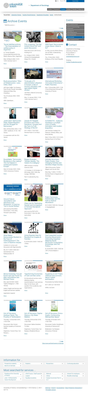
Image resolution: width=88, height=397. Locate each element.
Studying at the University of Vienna (11, 374)
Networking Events (71, 35)
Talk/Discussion (10, 25)
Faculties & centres (30, 378)
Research (56, 9)
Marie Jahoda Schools (72, 24)
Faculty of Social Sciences (29, 15)
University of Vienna (16, 15)
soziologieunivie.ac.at (72, 56)
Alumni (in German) (9, 365)
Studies (50, 9)
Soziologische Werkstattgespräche (72, 31)
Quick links (75, 1)
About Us (80, 9)
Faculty (74, 9)
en (57, 1)
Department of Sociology (40, 5)
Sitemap (47, 388)
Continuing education (73, 363)
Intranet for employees (73, 373)
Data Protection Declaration (73, 388)
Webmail (48, 373)
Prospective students (10, 363)
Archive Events (70, 37)
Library (69, 9)
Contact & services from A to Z (53, 379)
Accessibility (60, 388)
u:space (27, 376)
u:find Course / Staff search (33, 373)
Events (63, 9)
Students (27, 363)
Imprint (53, 388)
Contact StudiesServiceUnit (74, 62)
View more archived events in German (53, 343)
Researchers (49, 363)
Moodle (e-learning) (72, 376)
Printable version (51, 390)
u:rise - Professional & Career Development (10, 379)
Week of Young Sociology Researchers (73, 27)
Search (63, 1)
